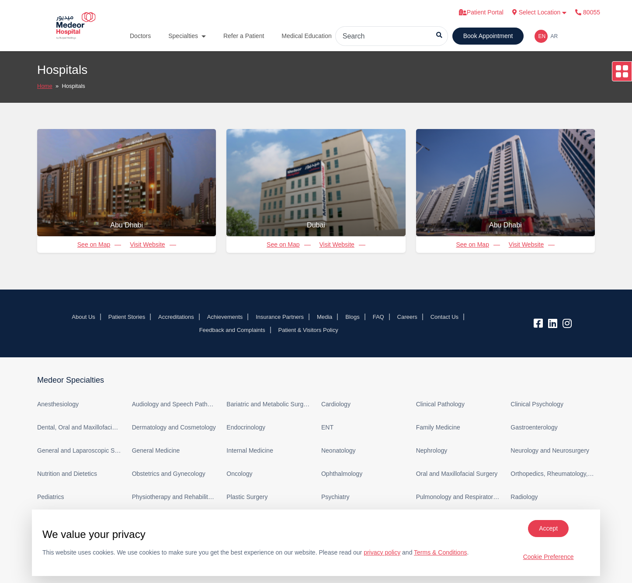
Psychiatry (335, 496)
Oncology (239, 473)
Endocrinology (245, 427)
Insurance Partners (280, 317)
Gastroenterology (533, 427)
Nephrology (432, 450)
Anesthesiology (58, 404)
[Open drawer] (622, 71)
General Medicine (156, 450)
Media (324, 317)
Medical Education (306, 35)
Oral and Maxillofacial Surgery (457, 473)
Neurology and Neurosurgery (549, 450)
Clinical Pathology (440, 404)
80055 (587, 12)
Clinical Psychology (536, 404)
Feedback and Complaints (232, 330)
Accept (548, 528)
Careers (407, 317)
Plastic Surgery (246, 496)
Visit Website (147, 244)
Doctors (140, 35)
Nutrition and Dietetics (67, 473)
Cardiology (336, 404)
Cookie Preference (548, 556)
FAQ (378, 317)
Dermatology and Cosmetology (174, 427)
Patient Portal (481, 12)
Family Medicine (438, 427)
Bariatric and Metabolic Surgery (268, 404)
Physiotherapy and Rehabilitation (174, 496)
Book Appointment (488, 35)
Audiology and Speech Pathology (174, 404)
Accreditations (176, 317)
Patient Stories (127, 317)
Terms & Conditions (440, 552)
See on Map (94, 244)
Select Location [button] (539, 12)
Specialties (183, 35)
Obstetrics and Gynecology (168, 473)
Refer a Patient (243, 35)
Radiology (524, 496)
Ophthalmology (341, 473)
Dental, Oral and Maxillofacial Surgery (79, 427)
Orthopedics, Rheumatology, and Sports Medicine (552, 473)
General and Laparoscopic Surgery (79, 450)
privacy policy (382, 552)
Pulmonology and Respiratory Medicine (458, 496)
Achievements (225, 317)
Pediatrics (50, 496)
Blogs (352, 317)
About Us (83, 317)
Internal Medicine (249, 450)
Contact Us (444, 317)
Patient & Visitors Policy (308, 330)
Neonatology (338, 450)
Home (44, 86)
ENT (327, 427)
